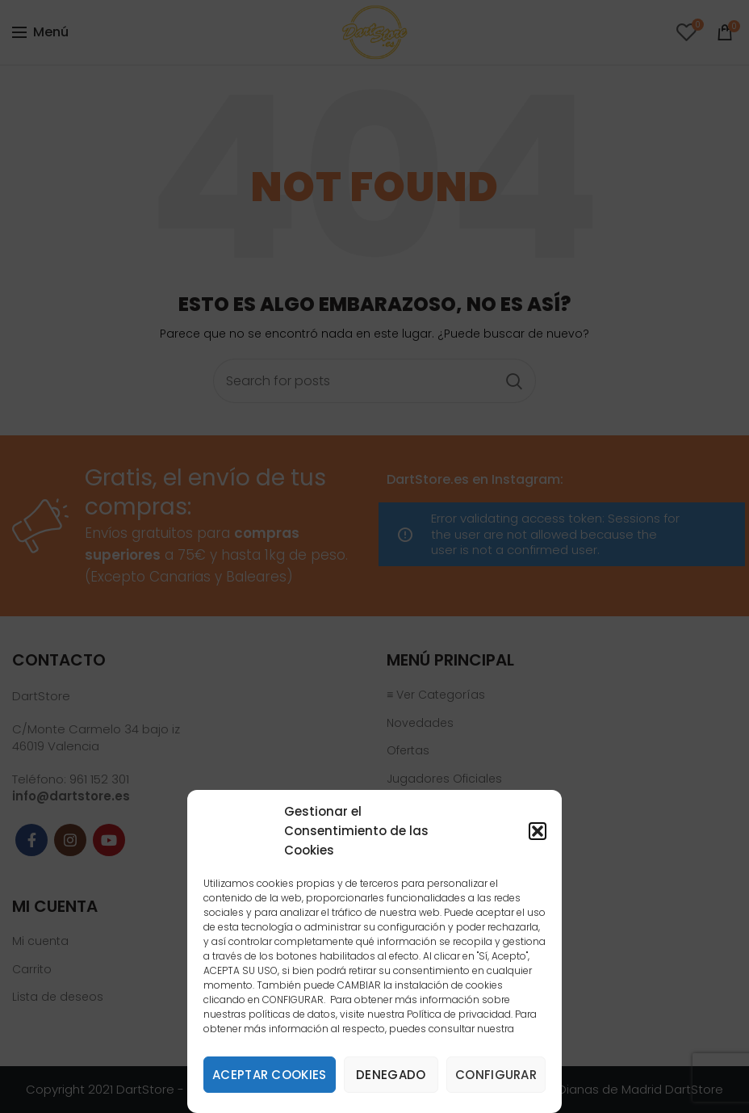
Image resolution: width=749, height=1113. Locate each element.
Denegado (390, 1074)
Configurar (496, 1074)
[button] (537, 831)
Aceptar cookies (269, 1074)
